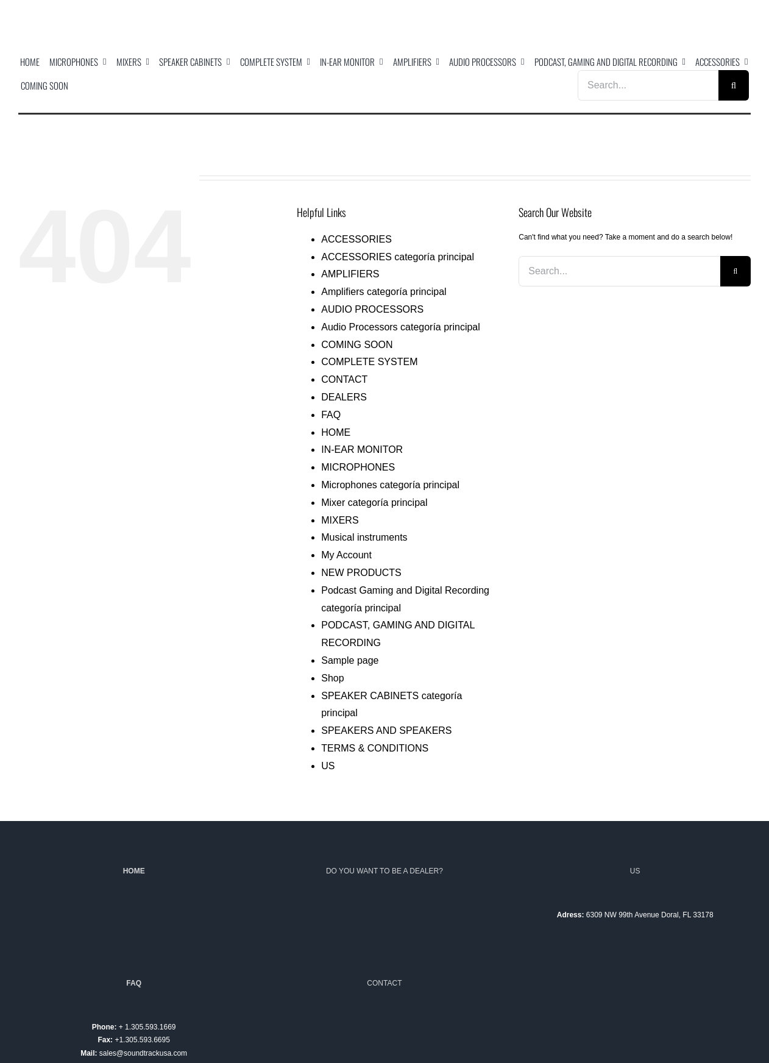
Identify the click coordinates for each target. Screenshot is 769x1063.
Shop (332, 678)
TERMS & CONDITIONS (374, 748)
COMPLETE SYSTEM (369, 362)
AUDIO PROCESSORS (372, 309)
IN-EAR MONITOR (362, 449)
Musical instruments (364, 537)
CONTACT (344, 379)
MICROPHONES (358, 467)
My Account (346, 555)
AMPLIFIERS (350, 274)
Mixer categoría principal (374, 502)
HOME (335, 432)
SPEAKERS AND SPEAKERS (386, 730)
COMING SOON (356, 345)
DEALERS (344, 397)
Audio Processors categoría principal (400, 327)
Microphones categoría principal (390, 485)
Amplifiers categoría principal (383, 291)
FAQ (331, 415)
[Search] (733, 85)
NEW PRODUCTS (361, 572)
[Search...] (648, 85)
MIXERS (339, 520)
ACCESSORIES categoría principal (397, 257)
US (328, 766)
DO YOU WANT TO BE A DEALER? (384, 871)
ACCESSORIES (356, 239)
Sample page (349, 660)
